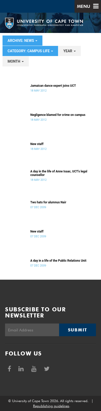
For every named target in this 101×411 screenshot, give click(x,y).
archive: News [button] (22, 41)
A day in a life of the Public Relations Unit (58, 260)
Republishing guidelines (51, 406)
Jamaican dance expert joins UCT (53, 85)
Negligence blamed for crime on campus (57, 115)
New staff (36, 144)
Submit (77, 329)
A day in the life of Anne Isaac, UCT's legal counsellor (58, 173)
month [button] (16, 61)
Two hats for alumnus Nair (48, 202)
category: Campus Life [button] (30, 51)
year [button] (69, 51)
